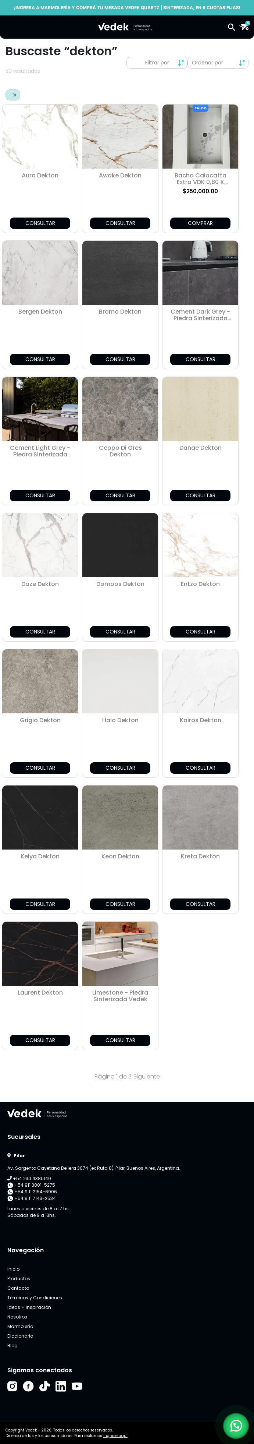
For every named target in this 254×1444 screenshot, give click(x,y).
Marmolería (20, 1326)
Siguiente (146, 1076)
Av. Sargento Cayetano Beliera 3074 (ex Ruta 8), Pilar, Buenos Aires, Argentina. (93, 1168)
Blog (12, 1345)
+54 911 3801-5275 (31, 1185)
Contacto (18, 1288)
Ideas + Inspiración (29, 1307)
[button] (231, 26)
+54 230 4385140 (29, 1178)
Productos (18, 1278)
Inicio (13, 1269)
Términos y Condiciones (34, 1298)
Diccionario (20, 1336)
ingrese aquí (115, 1435)
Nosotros (17, 1317)
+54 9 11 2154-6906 (32, 1192)
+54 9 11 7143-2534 (31, 1198)
